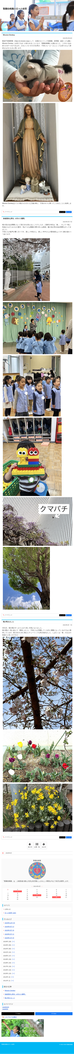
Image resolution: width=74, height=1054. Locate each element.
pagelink (5, 1009)
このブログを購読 (10, 1017)
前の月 (30, 845)
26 (56, 897)
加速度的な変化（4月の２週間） (14, 218)
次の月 (44, 845)
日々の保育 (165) (10, 913)
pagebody (5, 1007)
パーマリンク (8, 212)
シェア (63, 212)
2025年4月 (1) (9, 926)
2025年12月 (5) (10, 923)
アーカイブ (8, 919)
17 (37, 895)
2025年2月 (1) (9, 934)
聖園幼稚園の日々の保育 (15, 9)
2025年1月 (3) (9, 938)
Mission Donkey (9, 35)
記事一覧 (37, 847)
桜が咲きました (8, 622)
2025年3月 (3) (9, 930)
